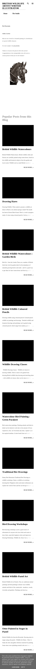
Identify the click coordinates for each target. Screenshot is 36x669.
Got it (23, 667)
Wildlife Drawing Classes (14, 364)
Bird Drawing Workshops (15, 524)
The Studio (14, 13)
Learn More (15, 667)
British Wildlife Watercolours (16, 149)
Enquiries (26, 13)
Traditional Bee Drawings (15, 472)
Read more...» (29, 167)
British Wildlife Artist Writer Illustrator (13, 5)
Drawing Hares (9, 201)
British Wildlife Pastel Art (15, 576)
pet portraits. (17, 46)
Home (4, 13)
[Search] (28, 3)
